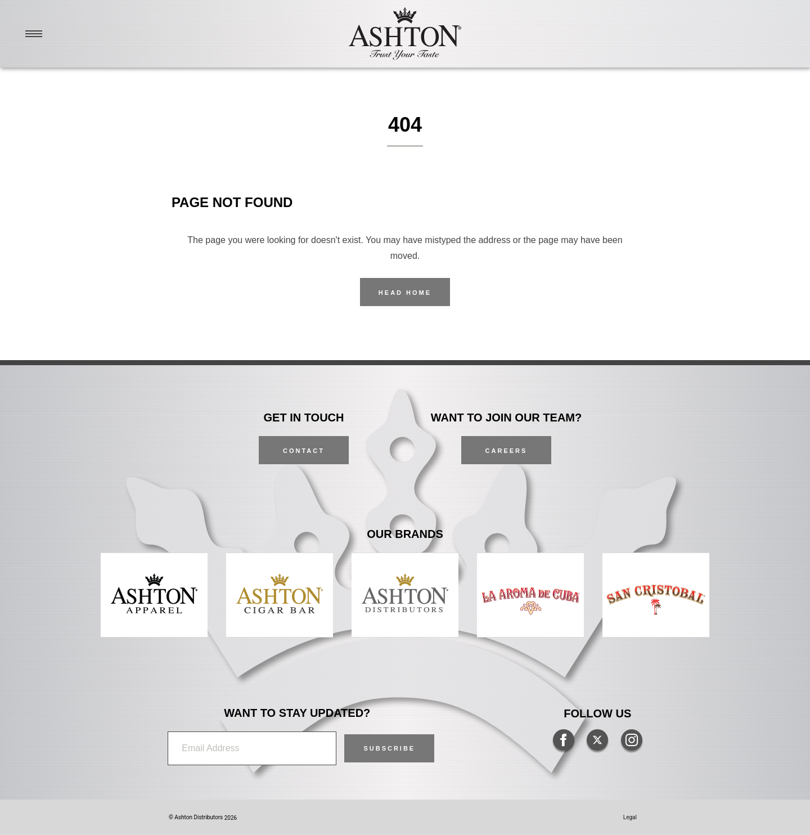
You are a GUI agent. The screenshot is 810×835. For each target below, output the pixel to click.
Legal (630, 817)
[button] (389, 748)
